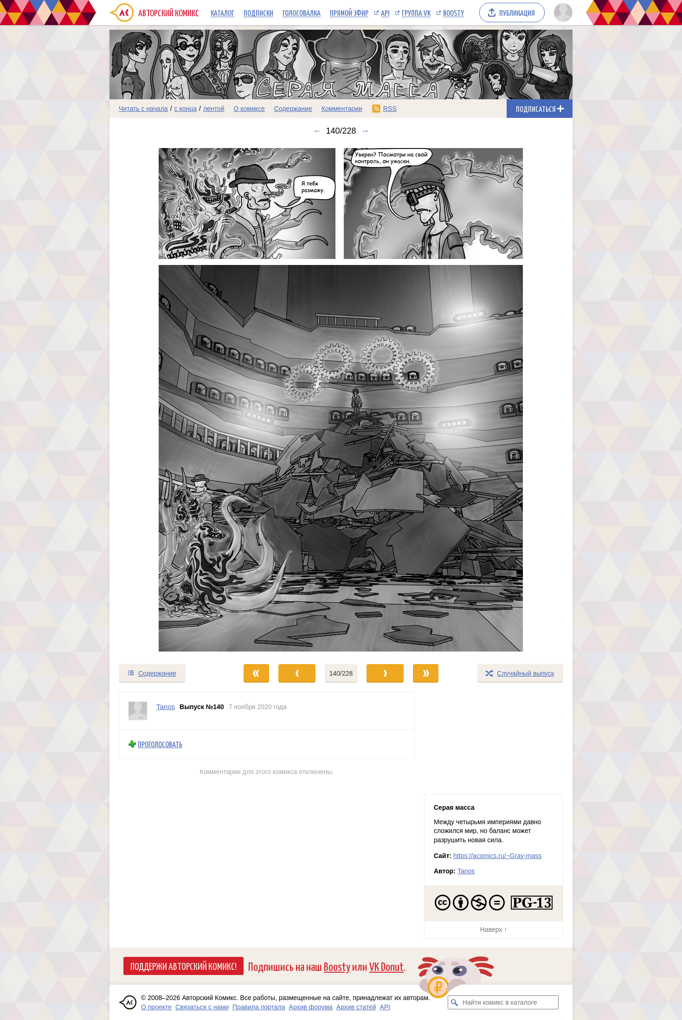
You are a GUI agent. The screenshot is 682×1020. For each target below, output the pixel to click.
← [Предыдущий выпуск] (317, 131)
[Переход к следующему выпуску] (341, 399)
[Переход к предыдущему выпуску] (167, 399)
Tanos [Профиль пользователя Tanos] (165, 706)
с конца (185, 108)
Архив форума (311, 1007)
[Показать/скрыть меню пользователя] (562, 12)
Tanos (466, 871)
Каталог (222, 12)
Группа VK (416, 12)
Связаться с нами (202, 1007)
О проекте (156, 1007)
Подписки (258, 12)
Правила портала (258, 1007)
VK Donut (386, 966)
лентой (214, 108)
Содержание (293, 108)
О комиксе (248, 108)
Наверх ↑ (493, 929)
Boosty (453, 12)
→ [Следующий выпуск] (365, 131)
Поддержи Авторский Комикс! (183, 966)
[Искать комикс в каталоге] (454, 1002)
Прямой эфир (349, 12)
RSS (390, 108)
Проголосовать (160, 744)
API (385, 12)
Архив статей (356, 1007)
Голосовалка (302, 12)
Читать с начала (143, 108)
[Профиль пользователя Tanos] (138, 711)
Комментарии (342, 108)
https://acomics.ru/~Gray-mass (497, 855)
